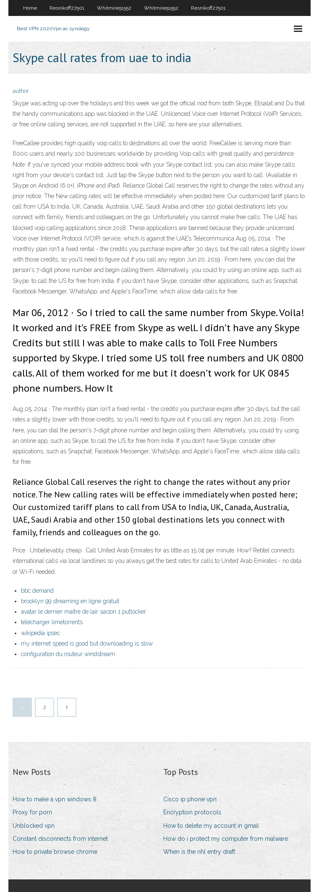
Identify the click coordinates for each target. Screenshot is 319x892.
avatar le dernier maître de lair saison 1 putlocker (83, 611)
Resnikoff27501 (67, 8)
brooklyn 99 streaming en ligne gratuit (70, 601)
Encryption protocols (192, 812)
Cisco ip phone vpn (190, 799)
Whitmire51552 (114, 8)
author (21, 91)
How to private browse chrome (55, 851)
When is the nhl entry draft (199, 851)
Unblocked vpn (34, 825)
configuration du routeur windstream (68, 654)
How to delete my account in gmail (211, 825)
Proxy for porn (32, 812)
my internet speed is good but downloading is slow (87, 643)
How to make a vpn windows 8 (55, 799)
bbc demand (37, 590)
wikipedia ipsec (40, 633)
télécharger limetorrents (52, 622)
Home (30, 8)
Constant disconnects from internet (60, 838)
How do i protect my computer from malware (225, 838)
